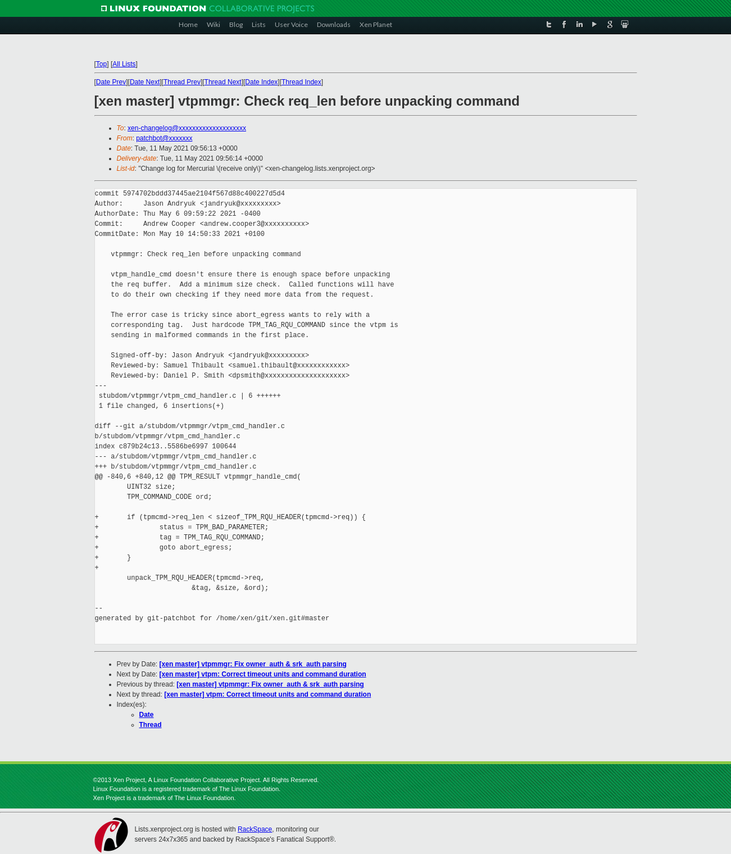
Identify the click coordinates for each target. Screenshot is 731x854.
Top (101, 64)
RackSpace (255, 829)
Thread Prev (182, 82)
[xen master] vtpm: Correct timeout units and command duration (263, 674)
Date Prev (111, 82)
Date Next (145, 82)
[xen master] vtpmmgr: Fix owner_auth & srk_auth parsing (253, 664)
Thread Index (301, 82)
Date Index (261, 82)
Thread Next (223, 82)
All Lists (123, 64)
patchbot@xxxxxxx (164, 138)
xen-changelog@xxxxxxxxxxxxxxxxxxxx (187, 128)
